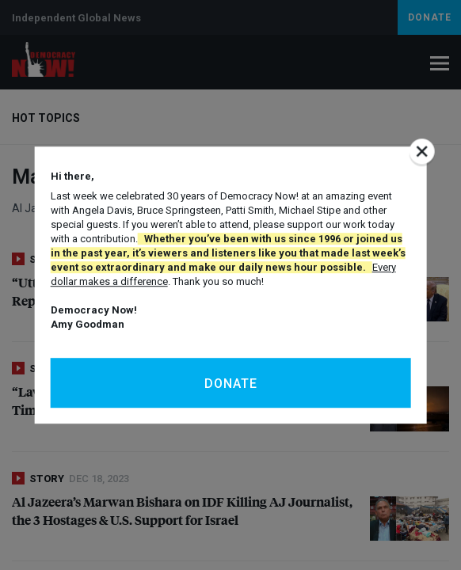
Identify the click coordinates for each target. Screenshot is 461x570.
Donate (230, 383)
